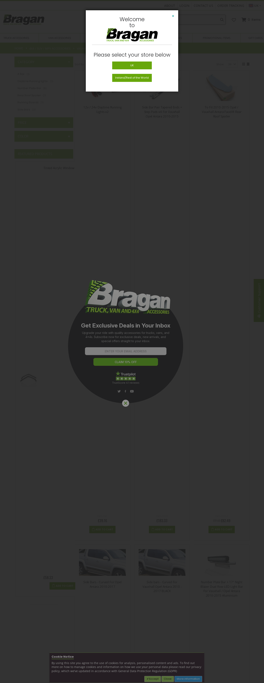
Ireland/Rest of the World (132, 78)
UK (132, 65)
